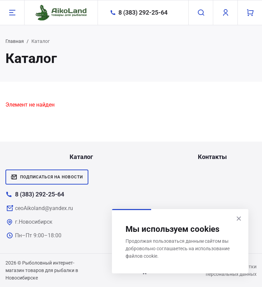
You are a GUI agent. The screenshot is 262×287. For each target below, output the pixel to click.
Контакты (212, 156)
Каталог (81, 156)
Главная (14, 41)
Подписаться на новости (47, 177)
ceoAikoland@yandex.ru (44, 208)
